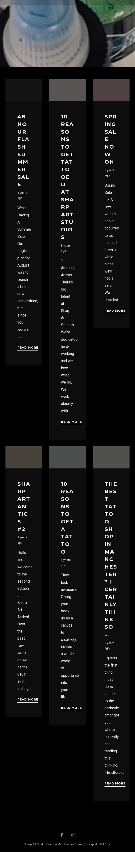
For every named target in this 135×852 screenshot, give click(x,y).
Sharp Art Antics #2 (23, 506)
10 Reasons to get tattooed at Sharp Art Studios (67, 176)
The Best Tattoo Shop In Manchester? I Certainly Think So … (111, 559)
